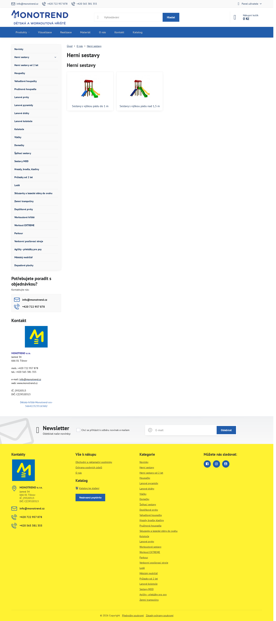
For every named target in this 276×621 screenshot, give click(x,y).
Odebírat (226, 430)
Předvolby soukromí (133, 615)
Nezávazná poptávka (90, 497)
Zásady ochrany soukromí (159, 615)
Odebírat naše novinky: (57, 433)
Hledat (171, 17)
